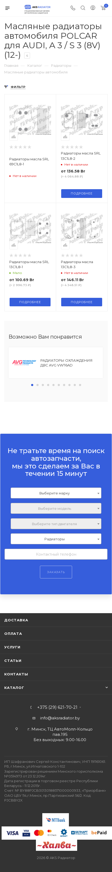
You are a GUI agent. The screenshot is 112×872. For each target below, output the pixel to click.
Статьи (13, 660)
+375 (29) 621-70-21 (57, 707)
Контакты (16, 674)
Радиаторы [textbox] (54, 539)
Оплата (13, 633)
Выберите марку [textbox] (54, 493)
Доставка (16, 620)
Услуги (12, 647)
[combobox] (56, 493)
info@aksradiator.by (60, 717)
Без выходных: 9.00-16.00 (60, 739)
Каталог (14, 687)
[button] (32, 385)
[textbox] (56, 508)
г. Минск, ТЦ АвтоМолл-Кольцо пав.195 (60, 732)
